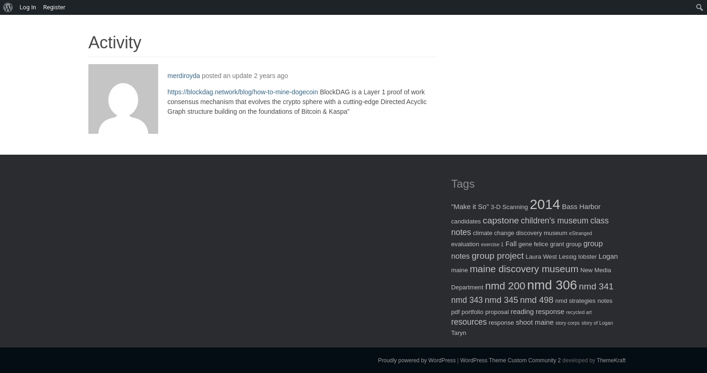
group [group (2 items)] (573, 244)
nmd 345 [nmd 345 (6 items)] (501, 300)
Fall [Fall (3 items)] (511, 244)
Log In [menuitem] (28, 7)
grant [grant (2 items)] (557, 244)
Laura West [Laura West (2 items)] (541, 256)
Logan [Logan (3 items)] (608, 256)
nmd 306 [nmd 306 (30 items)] (552, 285)
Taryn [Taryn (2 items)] (458, 332)
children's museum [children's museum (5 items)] (554, 220)
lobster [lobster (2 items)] (587, 256)
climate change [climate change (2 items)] (493, 232)
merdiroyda (183, 75)
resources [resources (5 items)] (469, 322)
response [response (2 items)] (501, 322)
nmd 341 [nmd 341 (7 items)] (596, 286)
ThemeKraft (611, 360)
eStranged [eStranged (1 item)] (580, 233)
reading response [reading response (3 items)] (537, 311)
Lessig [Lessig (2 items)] (567, 256)
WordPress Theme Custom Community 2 (510, 360)
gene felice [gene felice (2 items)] (533, 244)
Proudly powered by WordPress (417, 360)
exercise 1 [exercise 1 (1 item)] (492, 244)
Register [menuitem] (54, 7)
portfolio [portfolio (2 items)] (472, 311)
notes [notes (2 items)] (604, 300)
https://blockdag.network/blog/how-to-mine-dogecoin (242, 92)
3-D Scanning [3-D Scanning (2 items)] (509, 206)
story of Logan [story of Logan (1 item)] (597, 323)
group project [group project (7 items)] (498, 256)
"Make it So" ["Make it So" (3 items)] (470, 206)
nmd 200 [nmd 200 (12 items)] (505, 286)
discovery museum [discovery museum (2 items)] (541, 232)
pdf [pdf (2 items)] (455, 311)
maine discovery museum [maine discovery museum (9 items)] (524, 268)
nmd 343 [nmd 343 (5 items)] (467, 300)
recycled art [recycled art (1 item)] (579, 312)
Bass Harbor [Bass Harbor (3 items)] (581, 206)
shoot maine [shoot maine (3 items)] (535, 322)
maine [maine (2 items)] (459, 270)
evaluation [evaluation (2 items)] (465, 244)
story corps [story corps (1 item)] (567, 323)
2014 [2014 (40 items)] (545, 204)
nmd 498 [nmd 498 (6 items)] (537, 300)
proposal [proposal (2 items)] (497, 311)
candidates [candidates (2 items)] (466, 221)
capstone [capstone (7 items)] (501, 220)
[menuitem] (8, 7)
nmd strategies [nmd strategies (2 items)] (575, 300)
